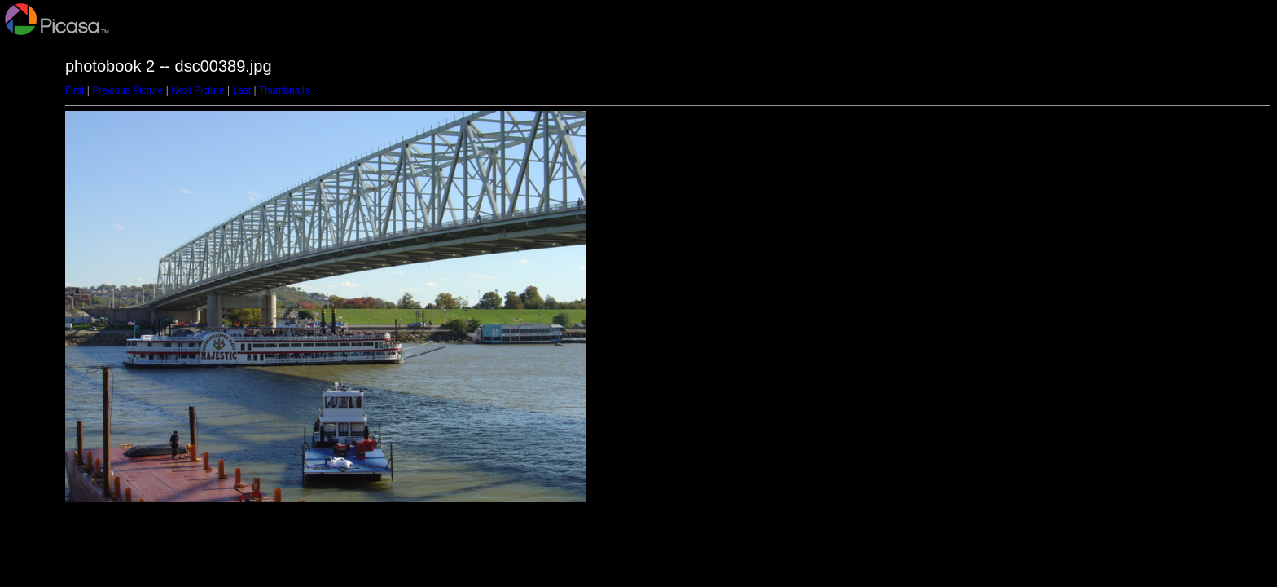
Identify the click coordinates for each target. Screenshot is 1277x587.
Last (241, 90)
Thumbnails (284, 90)
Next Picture (197, 90)
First (74, 90)
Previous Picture (127, 90)
